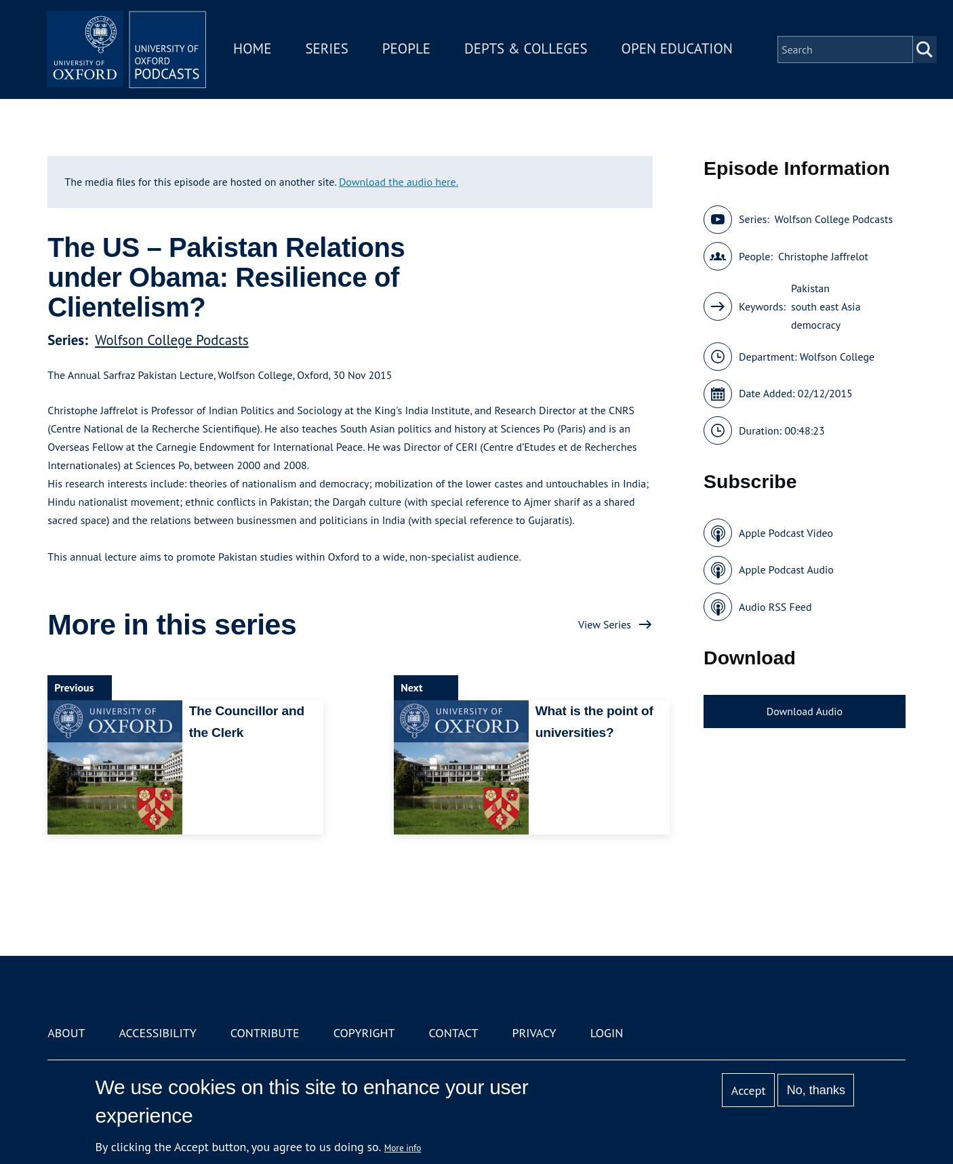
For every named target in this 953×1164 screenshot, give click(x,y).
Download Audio (805, 711)
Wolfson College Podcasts (172, 340)
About (66, 1033)
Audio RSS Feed (775, 607)
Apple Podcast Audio (786, 569)
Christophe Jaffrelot (823, 256)
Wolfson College (837, 356)
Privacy (534, 1033)
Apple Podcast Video (786, 533)
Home (254, 50)
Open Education (678, 50)
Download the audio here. (398, 181)
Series (328, 50)
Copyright (364, 1033)
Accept (748, 1090)
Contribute (265, 1033)
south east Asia (826, 306)
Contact (454, 1033)
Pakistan (810, 288)
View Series (604, 624)
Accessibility (157, 1033)
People (408, 50)
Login (607, 1033)
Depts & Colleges (528, 50)
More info (403, 1148)
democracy (815, 325)
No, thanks (816, 1090)
